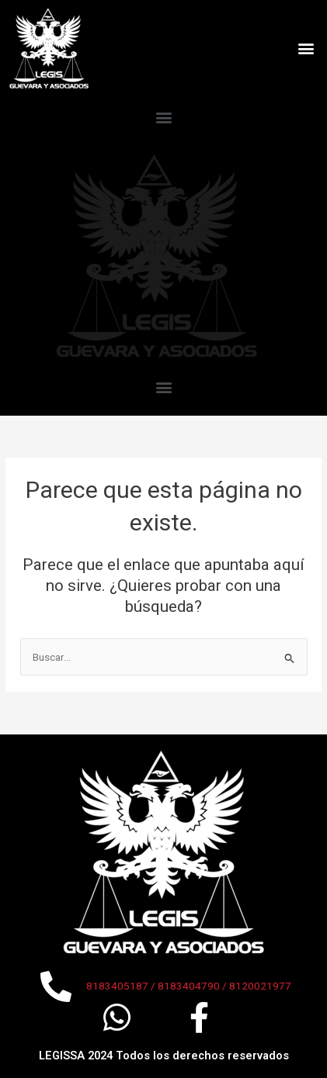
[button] (306, 48)
